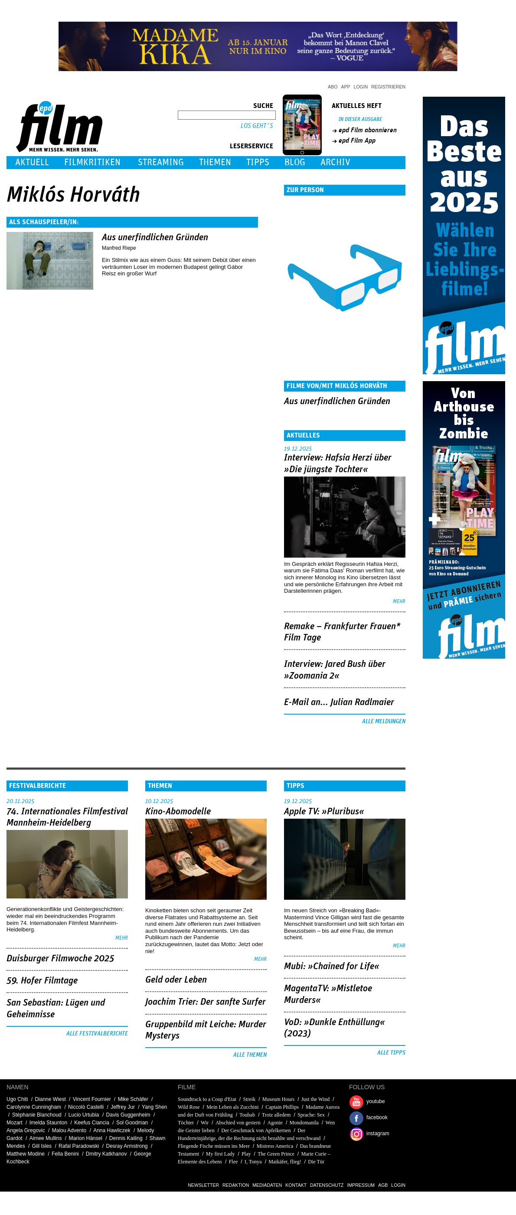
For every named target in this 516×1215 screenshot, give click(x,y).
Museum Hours (278, 1099)
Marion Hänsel (85, 1138)
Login (361, 86)
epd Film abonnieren (368, 130)
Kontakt (296, 1185)
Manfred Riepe (119, 248)
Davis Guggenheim (128, 1115)
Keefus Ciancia (91, 1123)
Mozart (15, 1123)
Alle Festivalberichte (97, 1034)
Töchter (186, 1123)
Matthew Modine (26, 1154)
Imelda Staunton (48, 1123)
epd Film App (357, 140)
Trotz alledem (276, 1115)
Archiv (335, 162)
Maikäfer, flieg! (284, 1162)
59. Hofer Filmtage (42, 981)
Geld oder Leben (176, 980)
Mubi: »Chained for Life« (331, 966)
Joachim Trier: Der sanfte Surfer (205, 1002)
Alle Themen (250, 1055)
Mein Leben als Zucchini (232, 1107)
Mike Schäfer (133, 1099)
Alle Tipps (391, 1053)
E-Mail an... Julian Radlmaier (339, 702)
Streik (249, 1099)
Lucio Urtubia (84, 1115)
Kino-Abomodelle (178, 812)
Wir (205, 1123)
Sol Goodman (132, 1123)
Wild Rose (189, 1107)
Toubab (247, 1115)
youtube (375, 1101)
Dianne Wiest (50, 1099)
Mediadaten (267, 1185)
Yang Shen (154, 1107)
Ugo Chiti (17, 1099)
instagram (377, 1133)
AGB (383, 1185)
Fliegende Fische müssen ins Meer (214, 1146)
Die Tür (316, 1162)
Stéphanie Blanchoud (37, 1115)
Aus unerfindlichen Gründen (155, 237)
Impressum (361, 1185)
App (345, 86)
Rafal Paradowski (79, 1146)
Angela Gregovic (26, 1130)
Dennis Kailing (126, 1138)
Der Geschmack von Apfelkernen (256, 1130)
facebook (377, 1117)
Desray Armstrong (127, 1146)
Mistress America (275, 1146)
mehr (399, 601)
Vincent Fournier (92, 1099)
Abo (332, 86)
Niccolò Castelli (86, 1107)
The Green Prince (276, 1154)
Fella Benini (65, 1154)
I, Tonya (253, 1162)
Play (246, 1154)
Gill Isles (42, 1146)
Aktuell (32, 162)
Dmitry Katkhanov (106, 1154)
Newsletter (203, 1185)
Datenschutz (326, 1185)
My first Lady (220, 1154)
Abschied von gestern (238, 1123)
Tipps (257, 162)
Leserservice (251, 146)
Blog (294, 162)
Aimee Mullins (45, 1138)
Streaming (161, 162)
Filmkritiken (92, 162)
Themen (215, 162)
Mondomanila (304, 1123)
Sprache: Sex (311, 1115)
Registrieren (388, 86)
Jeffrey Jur (123, 1107)
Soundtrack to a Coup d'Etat (207, 1099)
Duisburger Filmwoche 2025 (60, 959)
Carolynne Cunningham (34, 1107)
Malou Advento (69, 1130)
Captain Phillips (282, 1107)
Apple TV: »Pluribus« (324, 812)
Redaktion (235, 1185)
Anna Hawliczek (111, 1130)
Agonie (275, 1123)
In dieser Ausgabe (360, 119)
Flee (233, 1162)
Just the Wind (315, 1099)
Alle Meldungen (383, 722)
